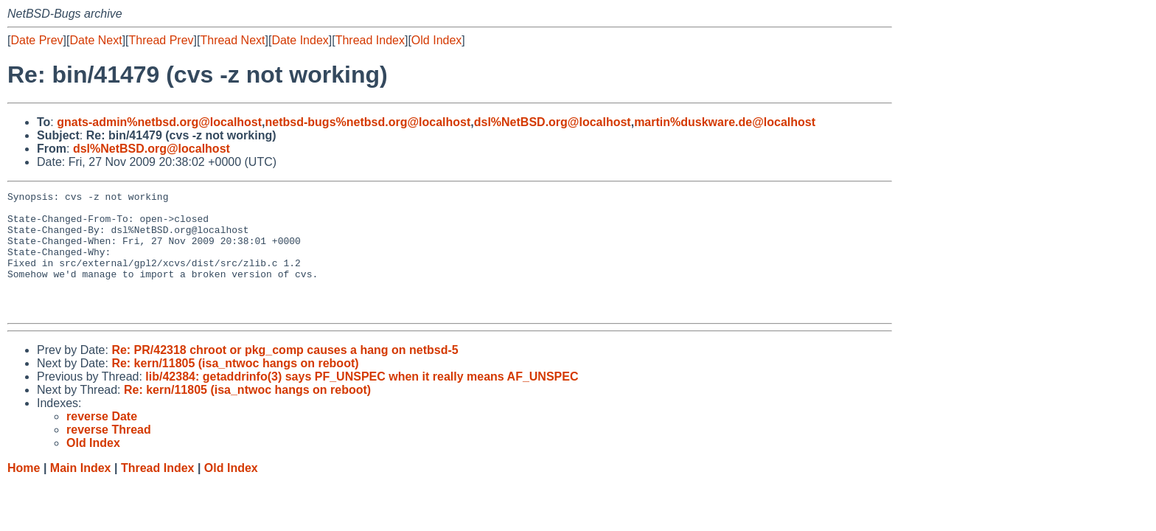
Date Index (299, 40)
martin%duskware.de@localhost (724, 122)
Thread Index (370, 40)
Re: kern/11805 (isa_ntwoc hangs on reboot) (234, 387)
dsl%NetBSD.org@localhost (552, 122)
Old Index (436, 40)
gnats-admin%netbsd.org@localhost (159, 122)
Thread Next (232, 40)
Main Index (80, 492)
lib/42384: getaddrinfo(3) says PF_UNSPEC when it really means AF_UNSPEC (361, 401)
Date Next (95, 40)
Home (23, 492)
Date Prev (36, 40)
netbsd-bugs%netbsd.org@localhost (368, 122)
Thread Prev (161, 40)
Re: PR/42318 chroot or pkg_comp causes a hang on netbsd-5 (284, 374)
